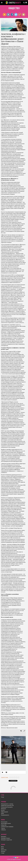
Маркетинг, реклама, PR (7, 805)
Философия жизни (6, 823)
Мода (2, 813)
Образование (4, 812)
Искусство (3, 850)
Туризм (3, 828)
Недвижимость (5, 815)
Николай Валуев (16, 224)
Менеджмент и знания (7, 804)
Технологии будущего (7, 807)
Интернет (3, 836)
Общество (3, 825)
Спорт (2, 853)
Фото (2, 846)
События (3, 829)
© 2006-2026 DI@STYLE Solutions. (14, 859)
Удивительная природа (7, 826)
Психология (4, 822)
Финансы (3, 808)
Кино (2, 848)
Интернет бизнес (5, 838)
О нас (2, 797)
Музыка (3, 851)
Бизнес (3, 810)
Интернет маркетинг (6, 840)
